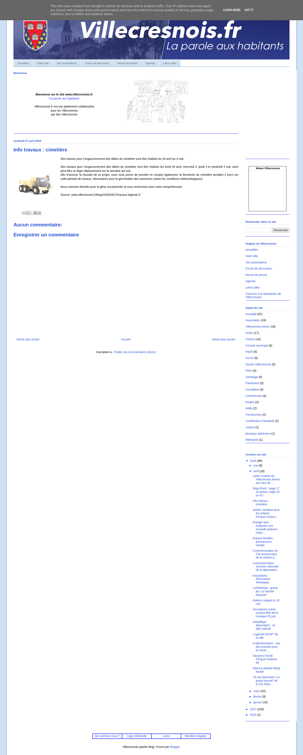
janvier (258, 702)
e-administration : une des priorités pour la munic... (266, 647)
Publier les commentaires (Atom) (135, 352)
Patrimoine (252, 383)
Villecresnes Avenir (258, 326)
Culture (250, 339)
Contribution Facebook (260, 421)
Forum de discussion (97, 63)
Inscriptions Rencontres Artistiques (261, 579)
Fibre (249, 370)
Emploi (250, 402)
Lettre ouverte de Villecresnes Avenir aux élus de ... (266, 479)
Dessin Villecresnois (258, 364)
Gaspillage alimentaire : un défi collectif (264, 625)
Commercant (254, 395)
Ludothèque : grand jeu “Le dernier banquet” (265, 591)
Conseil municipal (257, 345)
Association (253, 320)
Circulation (252, 389)
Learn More (231, 10)
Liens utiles (169, 63)
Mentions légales (195, 736)
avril (256, 471)
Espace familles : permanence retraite (263, 542)
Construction (254, 414)
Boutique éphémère (258, 433)
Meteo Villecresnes (268, 168)
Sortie (249, 332)
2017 (253, 709)
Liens (166, 736)
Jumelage (252, 377)
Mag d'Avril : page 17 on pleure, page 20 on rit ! (266, 492)
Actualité (251, 314)
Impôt (249, 351)
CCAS (250, 358)
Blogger (175, 746)
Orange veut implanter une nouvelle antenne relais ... (265, 527)
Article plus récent (28, 339)
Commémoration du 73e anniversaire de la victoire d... (265, 554)
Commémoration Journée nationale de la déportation (265, 566)
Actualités (23, 63)
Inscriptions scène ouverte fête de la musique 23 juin (265, 613)
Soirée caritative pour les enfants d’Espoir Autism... (266, 513)
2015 (253, 714)
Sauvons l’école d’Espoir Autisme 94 (265, 659)
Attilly (249, 408)
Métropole (252, 439)
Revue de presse (128, 63)
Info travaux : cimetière (261, 502)
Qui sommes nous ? (107, 736)
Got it (249, 10)
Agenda (150, 63)
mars (256, 691)
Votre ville (43, 63)
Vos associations (67, 63)
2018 (253, 460)
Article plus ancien (223, 339)
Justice (250, 427)
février (257, 696)
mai (256, 465)
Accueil (125, 339)
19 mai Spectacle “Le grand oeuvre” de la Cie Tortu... (266, 681)
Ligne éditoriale (136, 736)
